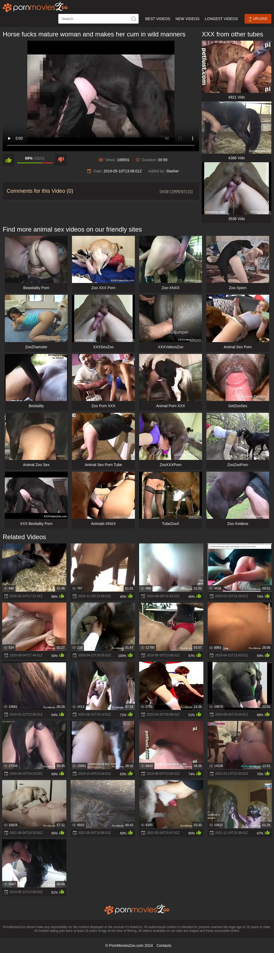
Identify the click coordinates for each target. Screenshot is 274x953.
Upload (258, 19)
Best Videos (157, 19)
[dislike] (61, 160)
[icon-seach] (134, 19)
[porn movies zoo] (35, 6)
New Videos (187, 19)
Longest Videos (221, 19)
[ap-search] (98, 19)
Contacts (164, 945)
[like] (8, 160)
